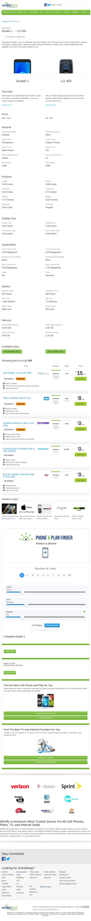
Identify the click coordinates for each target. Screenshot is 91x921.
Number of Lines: (46, 568)
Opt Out (86, 906)
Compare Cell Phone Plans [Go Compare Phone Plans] (46, 713)
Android (78, 874)
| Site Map (79, 906)
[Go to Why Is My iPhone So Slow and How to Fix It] (26, 509)
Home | (35, 906)
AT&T (4, 877)
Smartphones (61, 874)
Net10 (4, 889)
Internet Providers (49, 874)
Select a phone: (46, 544)
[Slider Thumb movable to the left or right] (22, 593)
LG (17, 883)
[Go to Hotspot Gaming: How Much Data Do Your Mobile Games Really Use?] (9, 509)
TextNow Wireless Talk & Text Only (18, 424)
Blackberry (79, 877)
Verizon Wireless (7, 874)
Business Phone (22, 12)
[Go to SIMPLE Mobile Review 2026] (79, 509)
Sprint (4, 880)
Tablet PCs (32, 877)
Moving (83, 12)
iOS (77, 880)
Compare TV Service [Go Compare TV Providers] (45, 758)
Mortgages (75, 12)
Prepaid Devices (63, 877)
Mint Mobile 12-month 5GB (17, 373)
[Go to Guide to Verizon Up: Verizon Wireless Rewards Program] (44, 509)
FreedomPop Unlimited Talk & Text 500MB (18, 450)
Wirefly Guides (81, 883)
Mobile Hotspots (34, 874)
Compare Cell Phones (10, 21)
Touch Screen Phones (64, 880)
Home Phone (34, 12)
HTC (17, 880)
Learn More (9, 651)
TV (41, 12)
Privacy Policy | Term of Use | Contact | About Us (56, 906)
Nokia (18, 889)
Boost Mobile (6, 895)
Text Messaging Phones (65, 883)
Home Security (56, 12)
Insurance (67, 12)
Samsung (19, 892)
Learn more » (7, 105)
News (53, 5)
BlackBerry (19, 877)
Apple (18, 874)
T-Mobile (5, 883)
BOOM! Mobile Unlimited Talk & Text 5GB (18, 475)
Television (46, 877)
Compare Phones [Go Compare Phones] (45, 718)
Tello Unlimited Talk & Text (17, 398)
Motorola (19, 886)
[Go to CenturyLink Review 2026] (61, 509)
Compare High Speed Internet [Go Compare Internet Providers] (46, 762)
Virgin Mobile (6, 886)
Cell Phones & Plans (9, 12)
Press (59, 5)
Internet (47, 12)
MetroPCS (5, 892)
